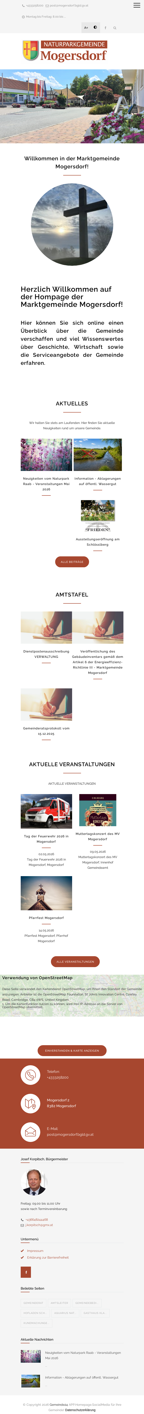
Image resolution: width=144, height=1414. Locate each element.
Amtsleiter (59, 1297)
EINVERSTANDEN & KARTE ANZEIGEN (72, 1050)
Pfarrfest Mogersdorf (46, 918)
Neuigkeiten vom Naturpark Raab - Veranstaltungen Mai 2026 (46, 484)
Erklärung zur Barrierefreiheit (48, 1252)
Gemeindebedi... (87, 1297)
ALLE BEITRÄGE (72, 562)
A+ (86, 27)
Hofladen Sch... (35, 1307)
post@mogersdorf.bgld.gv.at (69, 5)
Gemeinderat (33, 1297)
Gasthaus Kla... (95, 1307)
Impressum (35, 1245)
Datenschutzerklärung (80, 1404)
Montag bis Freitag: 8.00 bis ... (46, 16)
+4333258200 (34, 5)
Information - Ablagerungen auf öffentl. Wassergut (81, 1372)
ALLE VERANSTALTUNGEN (75, 961)
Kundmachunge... (36, 1317)
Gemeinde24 (59, 1399)
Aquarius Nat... (65, 1307)
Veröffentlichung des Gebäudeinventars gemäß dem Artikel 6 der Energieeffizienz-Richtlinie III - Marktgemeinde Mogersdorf (97, 662)
